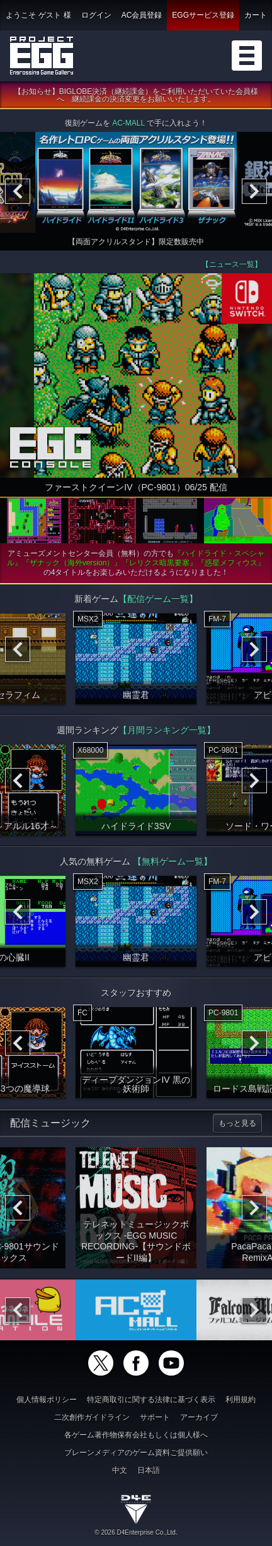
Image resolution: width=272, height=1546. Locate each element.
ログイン (96, 15)
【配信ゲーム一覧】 (158, 602)
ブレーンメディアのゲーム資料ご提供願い (136, 1452)
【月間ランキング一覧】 (166, 733)
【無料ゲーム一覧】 (172, 864)
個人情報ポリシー (46, 1399)
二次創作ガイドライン (92, 1417)
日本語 (148, 1470)
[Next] (254, 194)
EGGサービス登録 (203, 15)
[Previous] (17, 194)
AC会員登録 (142, 15)
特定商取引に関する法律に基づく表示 (151, 1399)
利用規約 (240, 1399)
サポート (155, 1417)
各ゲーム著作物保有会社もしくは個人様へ (136, 1435)
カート (255, 15)
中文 (119, 1470)
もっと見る (237, 1126)
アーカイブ (199, 1417)
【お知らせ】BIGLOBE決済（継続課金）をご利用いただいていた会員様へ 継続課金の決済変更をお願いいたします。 (136, 98)
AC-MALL (128, 126)
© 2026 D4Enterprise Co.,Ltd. (135, 1532)
